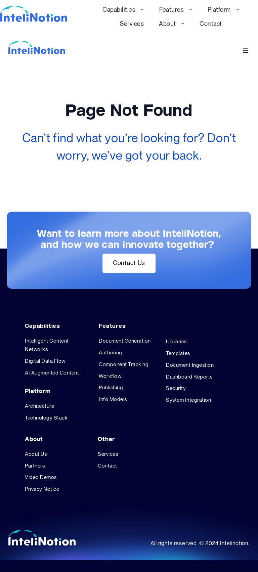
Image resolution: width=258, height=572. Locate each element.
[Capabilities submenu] (142, 9)
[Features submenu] (190, 9)
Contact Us (129, 263)
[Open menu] (246, 50)
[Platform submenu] (238, 9)
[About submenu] (183, 23)
